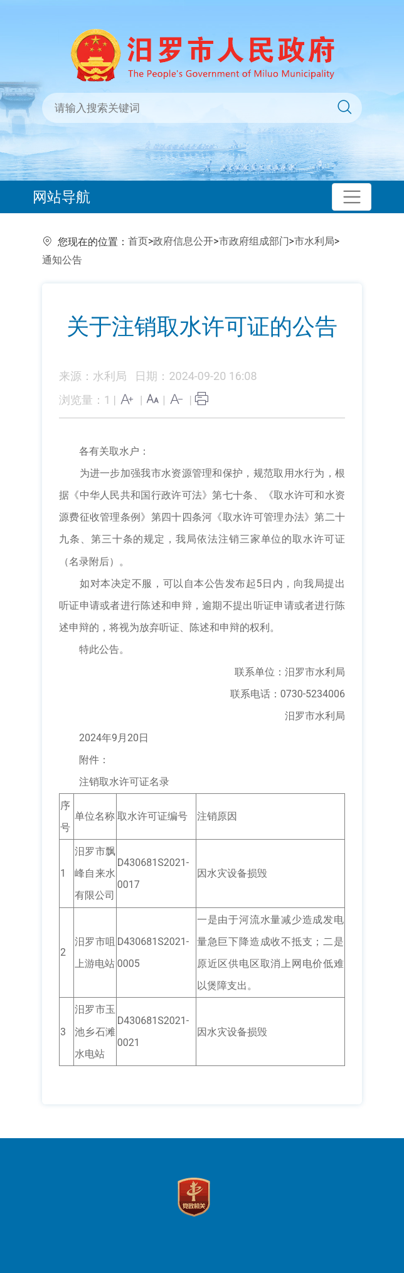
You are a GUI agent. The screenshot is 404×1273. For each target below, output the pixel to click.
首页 (138, 241)
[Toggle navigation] (351, 197)
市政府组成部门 (254, 241)
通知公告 (62, 260)
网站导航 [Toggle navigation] (61, 197)
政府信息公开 (183, 241)
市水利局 (314, 241)
